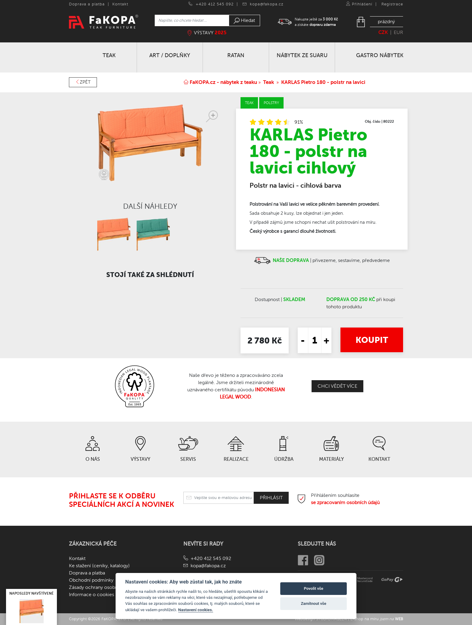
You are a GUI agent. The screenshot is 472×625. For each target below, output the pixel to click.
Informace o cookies (91, 594)
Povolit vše (313, 588)
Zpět (83, 82)
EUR (398, 32)
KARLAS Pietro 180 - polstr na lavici (323, 82)
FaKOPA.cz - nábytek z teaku (220, 82)
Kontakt (120, 4)
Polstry (271, 103)
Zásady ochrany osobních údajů (103, 587)
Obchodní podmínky (91, 580)
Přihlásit (271, 497)
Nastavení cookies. (195, 609)
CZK (383, 32)
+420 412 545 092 (215, 4)
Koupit (372, 340)
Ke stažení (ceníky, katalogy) (99, 565)
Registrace (392, 4)
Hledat (244, 21)
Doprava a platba (87, 4)
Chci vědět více (337, 386)
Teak (268, 82)
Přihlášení (362, 4)
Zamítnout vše (313, 603)
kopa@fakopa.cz (267, 4)
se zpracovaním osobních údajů (345, 502)
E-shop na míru (376, 619)
